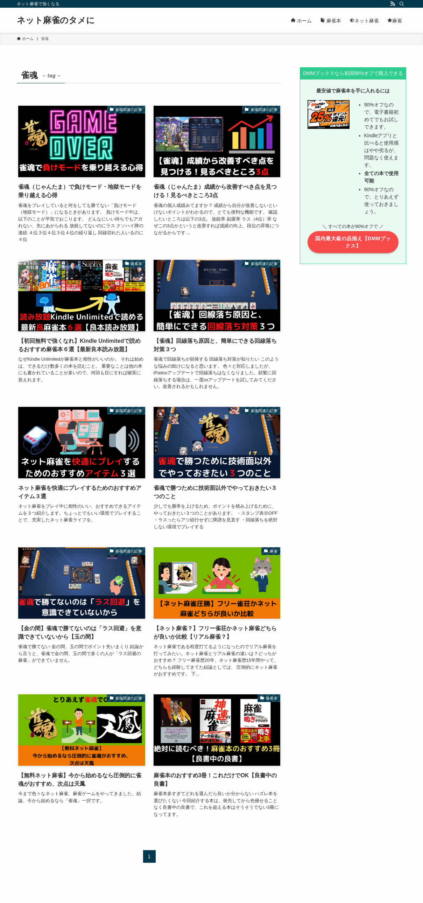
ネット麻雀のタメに (56, 20)
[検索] (401, 4)
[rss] (392, 4)
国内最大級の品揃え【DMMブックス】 (353, 242)
